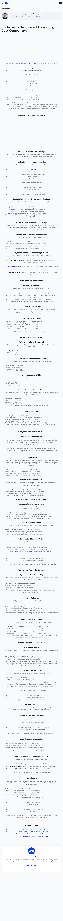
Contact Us (53, 3)
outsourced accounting (31, 63)
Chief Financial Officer (10, 213)
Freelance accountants (15, 266)
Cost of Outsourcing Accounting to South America (33, 836)
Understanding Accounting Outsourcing (33, 829)
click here (39, 16)
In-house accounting (26, 68)
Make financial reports (33, 169)
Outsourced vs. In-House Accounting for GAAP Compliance (33, 834)
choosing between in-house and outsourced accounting (29, 551)
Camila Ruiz (9, 34)
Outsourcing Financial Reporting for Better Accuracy (33, 831)
